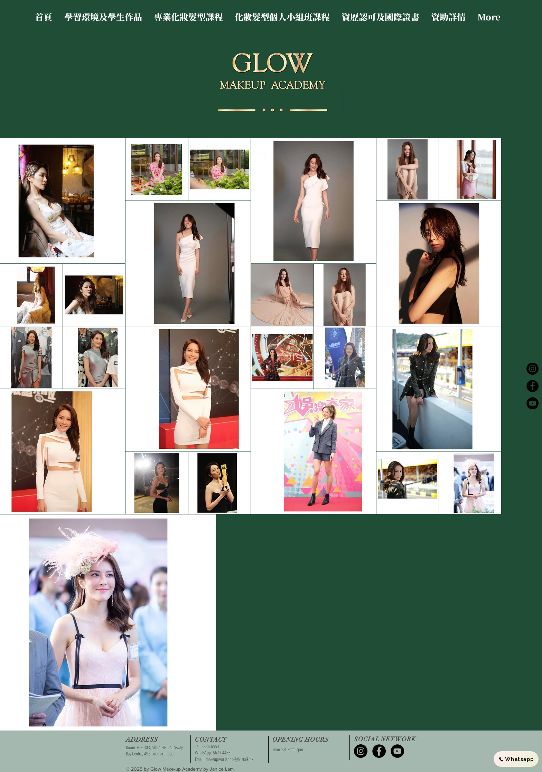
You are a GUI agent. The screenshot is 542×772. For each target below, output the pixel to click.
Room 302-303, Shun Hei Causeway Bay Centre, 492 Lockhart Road (154, 750)
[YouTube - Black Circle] (532, 403)
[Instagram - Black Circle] (532, 369)
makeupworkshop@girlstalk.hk (229, 759)
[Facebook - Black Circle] (532, 386)
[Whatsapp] (516, 759)
